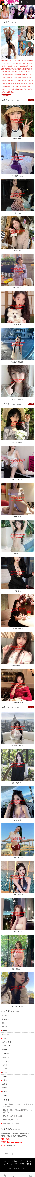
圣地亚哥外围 (6, 1046)
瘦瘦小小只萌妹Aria (17, 399)
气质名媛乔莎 (17, 820)
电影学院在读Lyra (17, 628)
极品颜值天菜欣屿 (17, 1006)
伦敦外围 (5, 1065)
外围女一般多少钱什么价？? (11, 1120)
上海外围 (5, 1084)
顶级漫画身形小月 (17, 138)
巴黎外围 (5, 1072)
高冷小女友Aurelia (17, 932)
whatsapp (22, 1175)
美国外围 (6, 1161)
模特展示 (28, 1161)
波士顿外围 (5, 1026)
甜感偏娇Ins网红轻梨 (17, 362)
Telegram (13, 1175)
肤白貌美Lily (17, 554)
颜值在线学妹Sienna (17, 783)
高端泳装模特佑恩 (17, 894)
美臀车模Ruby (17, 213)
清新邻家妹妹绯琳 (17, 442)
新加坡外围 (5, 1068)
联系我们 (28, 1164)
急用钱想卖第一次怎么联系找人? (12, 1123)
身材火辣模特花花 (17, 591)
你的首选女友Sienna (17, 969)
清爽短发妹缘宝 (17, 287)
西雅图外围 (5, 1034)
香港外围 (5, 1088)
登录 (26, 2)
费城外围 (5, 1080)
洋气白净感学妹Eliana (17, 665)
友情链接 (5, 1154)
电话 (4, 1175)
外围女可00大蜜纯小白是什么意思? (13, 1116)
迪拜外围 (5, 1076)
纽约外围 (5, 1015)
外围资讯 (21, 1161)
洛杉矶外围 (5, 1019)
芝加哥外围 (5, 1038)
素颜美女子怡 (17, 250)
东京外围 (5, 1095)
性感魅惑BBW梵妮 (17, 176)
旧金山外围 (5, 1023)
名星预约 (30, 100)
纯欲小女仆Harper (17, 479)
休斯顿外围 (5, 1049)
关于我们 (14, 1161)
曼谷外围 (5, 1091)
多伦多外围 (5, 1061)
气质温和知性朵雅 (17, 745)
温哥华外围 (5, 1057)
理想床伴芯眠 (17, 324)
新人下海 (30, 707)
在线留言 (21, 1164)
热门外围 (30, 403)
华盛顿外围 (5, 1030)
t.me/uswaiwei (10, 1145)
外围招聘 (14, 1164)
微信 (30, 1175)
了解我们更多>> (6, 95)
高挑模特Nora (17, 516)
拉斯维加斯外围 (6, 1042)
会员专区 (7, 1164)
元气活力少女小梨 (17, 857)
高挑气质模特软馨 (17, 702)
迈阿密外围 (5, 1053)
